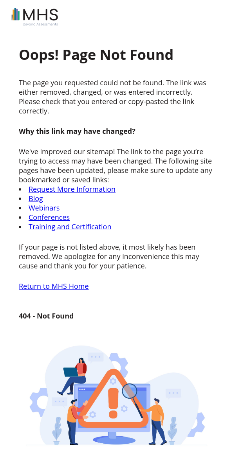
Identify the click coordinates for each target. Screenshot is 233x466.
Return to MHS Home (54, 286)
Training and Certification (70, 226)
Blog (36, 198)
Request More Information (72, 189)
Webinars (44, 207)
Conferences (49, 217)
